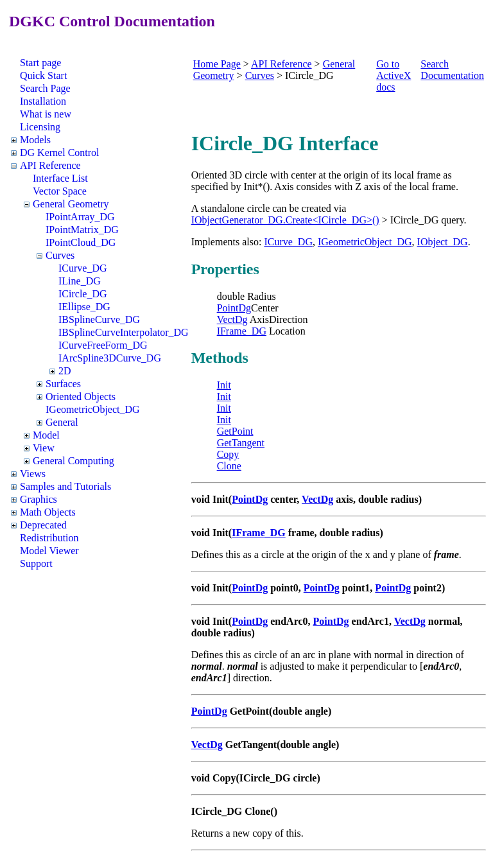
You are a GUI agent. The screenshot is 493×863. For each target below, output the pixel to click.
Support (36, 563)
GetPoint (235, 431)
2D (64, 370)
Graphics (38, 499)
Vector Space (60, 191)
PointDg (234, 307)
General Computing (73, 460)
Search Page (45, 88)
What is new (45, 114)
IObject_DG (442, 241)
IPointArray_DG (80, 216)
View (44, 447)
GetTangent (240, 442)
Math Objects (48, 512)
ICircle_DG (82, 293)
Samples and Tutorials (65, 486)
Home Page (217, 63)
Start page (40, 62)
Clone (229, 465)
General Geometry (71, 203)
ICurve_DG (82, 268)
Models (35, 139)
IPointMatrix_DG (82, 229)
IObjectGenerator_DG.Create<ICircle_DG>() (285, 219)
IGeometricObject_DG (93, 409)
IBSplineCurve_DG (99, 319)
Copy (228, 454)
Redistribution (49, 537)
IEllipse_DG (84, 306)
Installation (43, 101)
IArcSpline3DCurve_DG (109, 358)
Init (224, 384)
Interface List (60, 178)
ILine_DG (79, 280)
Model (46, 435)
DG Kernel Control (59, 152)
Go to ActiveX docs (393, 75)
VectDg (232, 319)
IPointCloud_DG (81, 242)
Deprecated (43, 524)
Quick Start (43, 75)
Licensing (40, 126)
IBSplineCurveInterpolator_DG (123, 332)
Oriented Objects (81, 396)
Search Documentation (452, 69)
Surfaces (63, 383)
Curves (60, 255)
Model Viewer (49, 550)
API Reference (50, 165)
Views (33, 473)
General (62, 422)
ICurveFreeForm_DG (103, 345)
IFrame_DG (241, 331)
